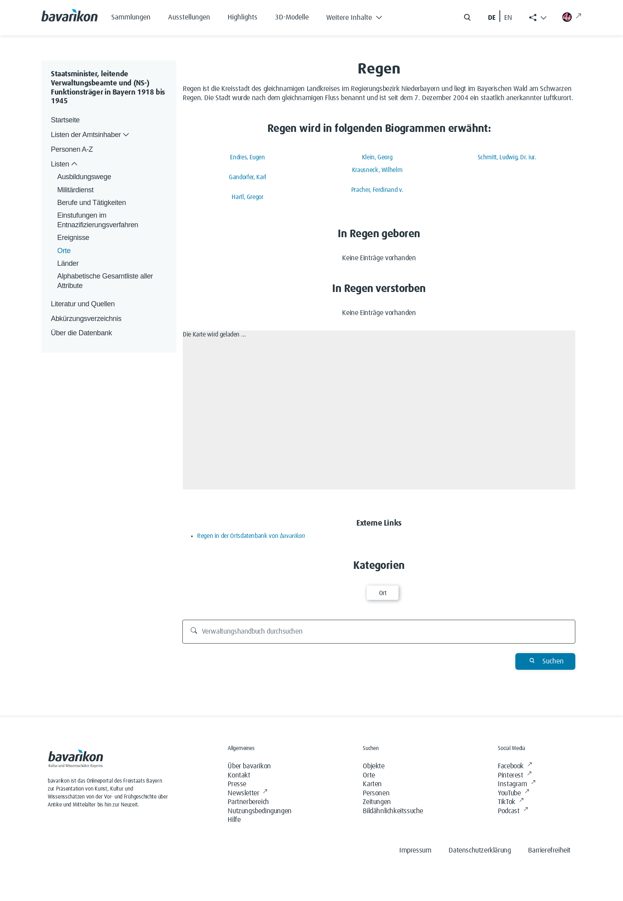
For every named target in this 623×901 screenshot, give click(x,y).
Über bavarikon (249, 766)
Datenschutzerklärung (480, 850)
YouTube (513, 793)
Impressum (415, 850)
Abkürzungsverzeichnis (86, 319)
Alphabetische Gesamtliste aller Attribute (106, 280)
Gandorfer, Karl (247, 177)
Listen (65, 164)
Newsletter (247, 793)
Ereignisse (73, 238)
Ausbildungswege (84, 177)
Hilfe (234, 820)
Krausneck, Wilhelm (377, 170)
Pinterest (514, 775)
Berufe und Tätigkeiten (91, 203)
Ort (383, 593)
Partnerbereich (248, 802)
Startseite (65, 120)
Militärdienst (75, 190)
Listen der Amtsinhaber (91, 134)
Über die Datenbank (81, 333)
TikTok (510, 802)
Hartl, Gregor (247, 197)
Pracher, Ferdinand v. (377, 190)
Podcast (513, 811)
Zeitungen (377, 802)
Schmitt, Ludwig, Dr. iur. (507, 157)
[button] (360, 15)
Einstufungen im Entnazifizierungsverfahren (97, 219)
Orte (64, 251)
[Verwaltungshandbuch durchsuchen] (379, 632)
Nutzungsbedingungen (259, 811)
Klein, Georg (377, 157)
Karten (372, 784)
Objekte (373, 766)
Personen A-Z (72, 149)
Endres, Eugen (247, 157)
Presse (237, 784)
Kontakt (239, 775)
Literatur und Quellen (83, 304)
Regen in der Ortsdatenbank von (251, 536)
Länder (68, 263)
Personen (376, 793)
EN (508, 17)
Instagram (516, 784)
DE (491, 17)
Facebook (515, 766)
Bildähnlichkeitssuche (393, 811)
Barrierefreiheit (549, 850)
